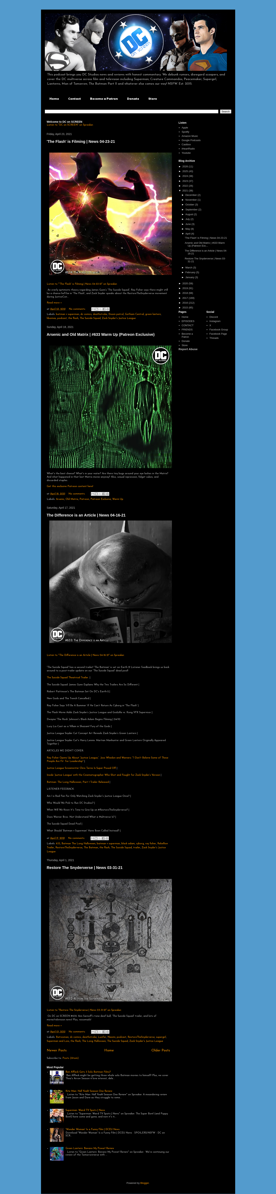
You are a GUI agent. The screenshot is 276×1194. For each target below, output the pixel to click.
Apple (185, 127)
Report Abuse (188, 349)
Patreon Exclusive (100, 499)
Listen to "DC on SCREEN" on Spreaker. (70, 125)
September (191, 209)
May (188, 228)
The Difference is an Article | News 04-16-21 (86, 515)
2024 (185, 176)
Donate (133, 98)
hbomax (51, 318)
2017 (185, 298)
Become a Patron (104, 98)
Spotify (185, 131)
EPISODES (188, 321)
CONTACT (188, 325)
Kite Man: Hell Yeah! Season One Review (89, 1091)
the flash (73, 318)
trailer (136, 847)
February (190, 272)
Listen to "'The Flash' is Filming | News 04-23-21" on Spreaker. (82, 284)
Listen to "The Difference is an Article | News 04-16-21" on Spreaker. (86, 655)
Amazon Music (190, 136)
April (188, 233)
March (189, 267)
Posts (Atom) (70, 1058)
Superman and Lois (58, 1041)
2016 (185, 302)
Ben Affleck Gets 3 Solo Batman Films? (88, 1072)
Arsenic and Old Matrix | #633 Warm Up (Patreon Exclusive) (101, 334)
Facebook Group (218, 329)
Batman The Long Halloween (78, 843)
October (190, 204)
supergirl (161, 1037)
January (190, 277)
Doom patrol (116, 314)
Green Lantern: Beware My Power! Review (90, 1148)
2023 (185, 181)
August (189, 214)
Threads (214, 338)
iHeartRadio (188, 148)
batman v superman (67, 314)
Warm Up (117, 499)
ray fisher (150, 843)
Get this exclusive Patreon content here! (70, 486)
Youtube (186, 152)
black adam (128, 843)
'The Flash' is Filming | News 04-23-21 (81, 141)
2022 (185, 185)
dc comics (86, 314)
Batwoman (62, 1037)
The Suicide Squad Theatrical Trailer (67, 677)
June (188, 224)
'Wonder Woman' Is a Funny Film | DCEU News (93, 1129)
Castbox (186, 144)
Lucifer (102, 1037)
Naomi (111, 1037)
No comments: (77, 309)
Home (54, 98)
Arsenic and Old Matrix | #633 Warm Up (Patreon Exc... (205, 244)
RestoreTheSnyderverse (68, 847)
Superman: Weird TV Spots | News (85, 1110)
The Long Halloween (94, 1041)
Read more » (54, 303)
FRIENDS (187, 329)
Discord (213, 316)
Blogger (144, 1183)
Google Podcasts (191, 140)
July (188, 219)
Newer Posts (57, 1050)
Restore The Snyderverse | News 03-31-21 (85, 867)
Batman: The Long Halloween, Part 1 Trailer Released (78, 782)
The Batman (91, 847)
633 (58, 843)
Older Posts (160, 1050)
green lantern (153, 314)
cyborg (140, 843)
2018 (185, 293)
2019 (185, 288)
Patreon (84, 499)
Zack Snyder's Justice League (119, 318)
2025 (185, 171)
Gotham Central (134, 314)
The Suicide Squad (90, 318)
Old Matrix (72, 499)
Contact (74, 98)
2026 (185, 166)
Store (152, 98)
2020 (185, 283)
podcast (62, 318)
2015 (185, 307)
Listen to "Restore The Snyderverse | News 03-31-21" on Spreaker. (84, 1010)
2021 (185, 190)
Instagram (215, 321)
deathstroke (100, 314)
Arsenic (60, 499)
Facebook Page (218, 333)
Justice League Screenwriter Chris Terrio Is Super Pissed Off (81, 768)
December (191, 195)
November (191, 199)
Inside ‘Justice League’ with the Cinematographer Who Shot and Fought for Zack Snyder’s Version (104, 775)
